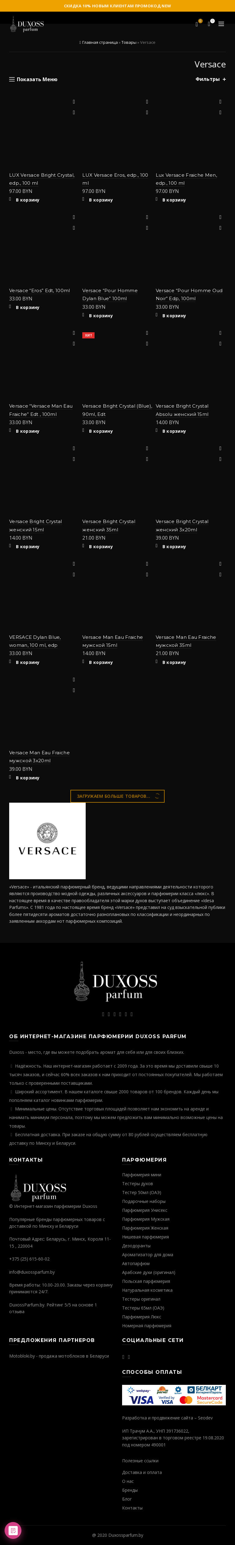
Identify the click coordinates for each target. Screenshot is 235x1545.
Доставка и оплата (142, 1472)
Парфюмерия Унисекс (144, 1210)
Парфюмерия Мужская (146, 1219)
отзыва (16, 1311)
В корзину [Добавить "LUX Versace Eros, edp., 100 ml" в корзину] (101, 200)
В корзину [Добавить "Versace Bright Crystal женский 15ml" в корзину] (28, 546)
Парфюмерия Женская (145, 1228)
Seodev (205, 1418)
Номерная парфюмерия (146, 1325)
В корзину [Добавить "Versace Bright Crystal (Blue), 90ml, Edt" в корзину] (101, 431)
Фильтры (208, 79)
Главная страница (100, 42)
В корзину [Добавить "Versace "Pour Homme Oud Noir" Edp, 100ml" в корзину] (174, 315)
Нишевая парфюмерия (145, 1237)
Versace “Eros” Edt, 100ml (39, 290)
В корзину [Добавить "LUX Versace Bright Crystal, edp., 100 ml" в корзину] (28, 200)
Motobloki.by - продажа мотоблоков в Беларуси (59, 1356)
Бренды (130, 1490)
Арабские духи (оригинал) (148, 1272)
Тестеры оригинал (141, 1299)
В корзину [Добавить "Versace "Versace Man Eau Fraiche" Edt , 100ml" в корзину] (28, 431)
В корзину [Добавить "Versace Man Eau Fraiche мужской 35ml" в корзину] (174, 662)
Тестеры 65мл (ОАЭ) (143, 1308)
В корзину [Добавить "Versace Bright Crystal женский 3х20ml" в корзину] (174, 546)
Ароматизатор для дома (147, 1254)
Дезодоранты (136, 1246)
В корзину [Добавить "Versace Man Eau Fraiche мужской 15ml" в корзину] (101, 662)
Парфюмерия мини (141, 1175)
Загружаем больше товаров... (114, 796)
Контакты (132, 1508)
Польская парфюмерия (146, 1281)
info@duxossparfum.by (32, 1272)
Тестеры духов (137, 1183)
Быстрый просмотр (74, 112)
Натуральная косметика (147, 1290)
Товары (128, 42)
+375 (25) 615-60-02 (29, 1259)
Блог (127, 1499)
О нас (128, 1481)
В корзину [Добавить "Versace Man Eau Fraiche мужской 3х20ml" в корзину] (28, 778)
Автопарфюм (136, 1263)
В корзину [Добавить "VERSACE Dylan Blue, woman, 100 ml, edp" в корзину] (28, 662)
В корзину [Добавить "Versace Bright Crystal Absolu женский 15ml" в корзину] (174, 431)
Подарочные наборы (144, 1201)
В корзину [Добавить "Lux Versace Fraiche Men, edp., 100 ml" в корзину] (174, 200)
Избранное (200, 21)
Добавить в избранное (74, 101)
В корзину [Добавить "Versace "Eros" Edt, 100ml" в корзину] (28, 307)
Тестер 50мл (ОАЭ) (141, 1192)
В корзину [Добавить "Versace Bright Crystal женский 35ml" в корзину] (101, 546)
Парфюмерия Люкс (141, 1317)
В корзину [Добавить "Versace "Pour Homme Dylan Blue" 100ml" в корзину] (101, 315)
